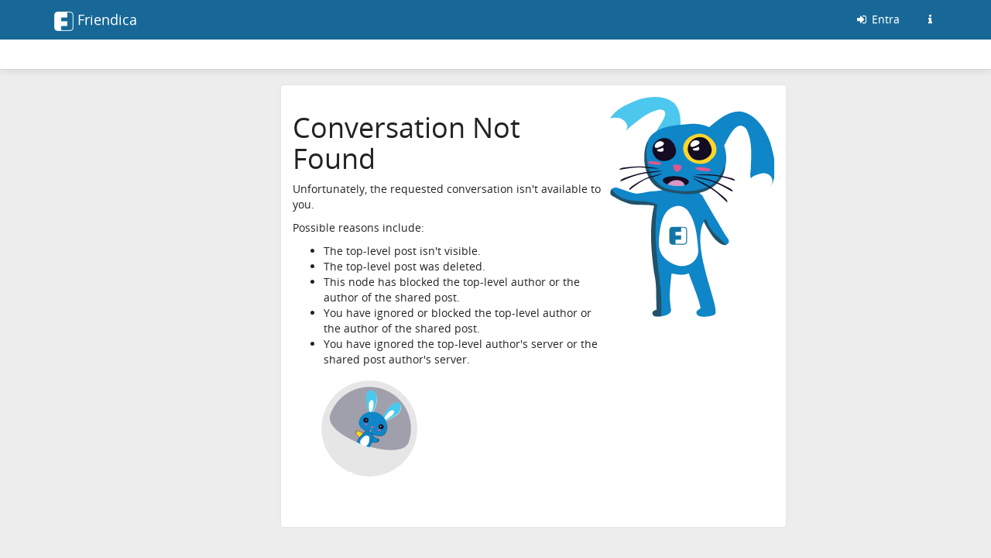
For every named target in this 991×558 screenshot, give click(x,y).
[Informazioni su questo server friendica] (929, 19)
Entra (877, 19)
